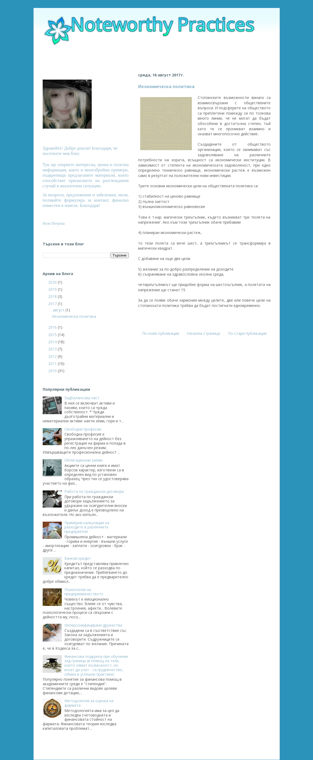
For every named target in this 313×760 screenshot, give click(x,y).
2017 (53, 303)
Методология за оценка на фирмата (88, 703)
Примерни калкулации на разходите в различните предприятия (86, 527)
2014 (53, 341)
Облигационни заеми (83, 460)
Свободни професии (82, 429)
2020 (53, 282)
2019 (53, 289)
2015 (53, 334)
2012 (53, 356)
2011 (53, 363)
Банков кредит (77, 558)
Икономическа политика (166, 86)
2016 (53, 327)
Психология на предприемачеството (83, 592)
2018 (53, 296)
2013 (53, 348)
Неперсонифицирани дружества (93, 625)
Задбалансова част (81, 397)
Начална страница (203, 333)
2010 (53, 370)
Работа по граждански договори (94, 491)
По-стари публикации (247, 333)
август (59, 309)
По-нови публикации (160, 333)
